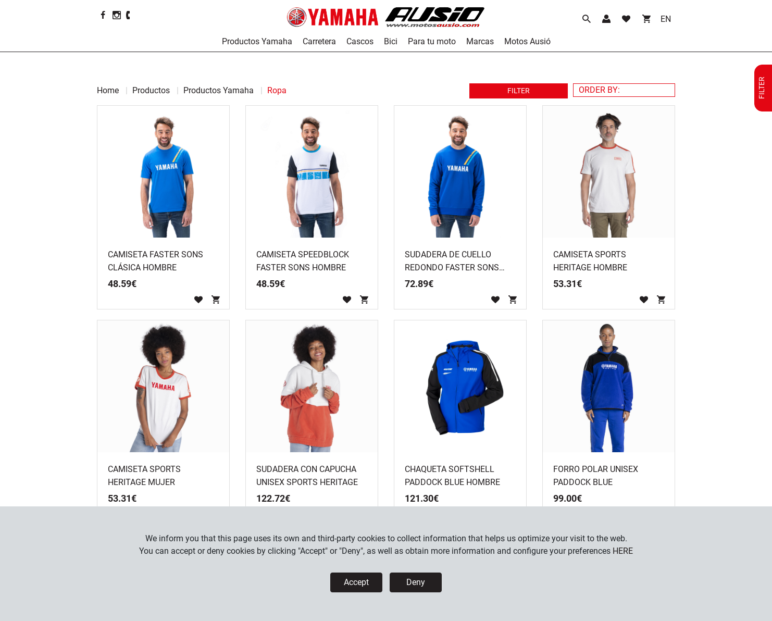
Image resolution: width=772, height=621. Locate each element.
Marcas (480, 41)
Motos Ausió (527, 41)
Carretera (319, 41)
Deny (415, 582)
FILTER (518, 90)
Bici (390, 41)
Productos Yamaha (257, 41)
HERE (623, 551)
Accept (356, 582)
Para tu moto (432, 41)
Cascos (359, 41)
